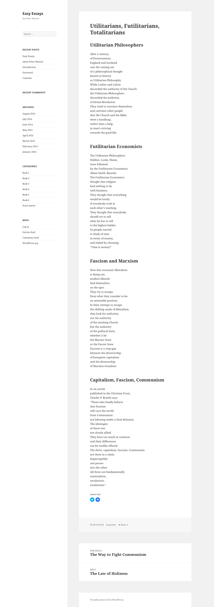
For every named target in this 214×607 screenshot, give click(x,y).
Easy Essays (33, 13)
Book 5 (26, 194)
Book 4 (26, 189)
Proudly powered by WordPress (107, 599)
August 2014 (29, 113)
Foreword (28, 72)
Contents (27, 78)
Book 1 (26, 172)
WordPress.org (30, 243)
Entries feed (29, 232)
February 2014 (30, 146)
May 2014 (27, 130)
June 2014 (28, 124)
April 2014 (28, 135)
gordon (112, 524)
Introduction (29, 67)
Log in (26, 226)
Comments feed (31, 237)
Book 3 (26, 183)
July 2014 (27, 119)
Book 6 (26, 200)
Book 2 (26, 178)
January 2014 (29, 151)
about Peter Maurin (33, 61)
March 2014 (29, 140)
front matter (29, 205)
